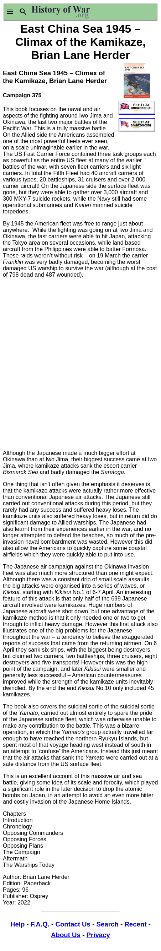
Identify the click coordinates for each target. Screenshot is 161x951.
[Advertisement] (80, 364)
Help (17, 924)
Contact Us (72, 924)
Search (108, 924)
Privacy (98, 935)
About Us (65, 935)
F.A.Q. (40, 924)
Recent (135, 924)
